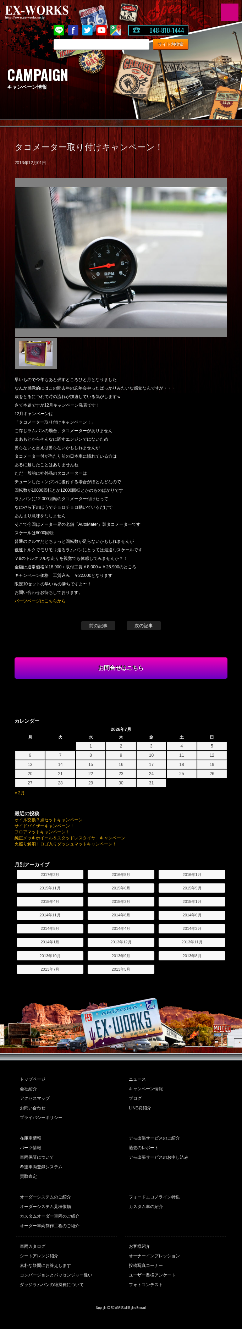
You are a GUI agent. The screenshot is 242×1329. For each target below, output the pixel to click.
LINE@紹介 (140, 1107)
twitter (87, 30)
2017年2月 (49, 874)
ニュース (137, 1079)
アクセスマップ (35, 1098)
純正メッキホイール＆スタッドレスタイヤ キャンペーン (70, 838)
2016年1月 (191, 874)
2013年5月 (120, 969)
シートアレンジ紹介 (39, 1255)
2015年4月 (49, 901)
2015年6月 (120, 888)
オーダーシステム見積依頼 (45, 1206)
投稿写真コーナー (146, 1265)
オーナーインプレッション (154, 1255)
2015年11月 (49, 888)
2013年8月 (191, 956)
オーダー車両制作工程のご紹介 (49, 1225)
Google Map (115, 30)
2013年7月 (49, 969)
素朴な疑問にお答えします (45, 1265)
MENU (229, 12)
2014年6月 (191, 915)
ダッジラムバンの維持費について (52, 1284)
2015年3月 (120, 901)
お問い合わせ (32, 1107)
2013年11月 (191, 942)
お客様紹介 (139, 1246)
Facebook (73, 30)
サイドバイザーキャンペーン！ (44, 825)
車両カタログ (32, 1246)
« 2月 (20, 792)
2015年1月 (191, 901)
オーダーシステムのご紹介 (45, 1197)
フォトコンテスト (146, 1284)
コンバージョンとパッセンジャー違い (56, 1275)
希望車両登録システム (41, 1166)
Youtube (101, 30)
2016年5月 (120, 874)
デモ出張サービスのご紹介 (154, 1138)
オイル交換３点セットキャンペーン (49, 819)
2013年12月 (120, 942)
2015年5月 (191, 888)
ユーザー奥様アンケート (152, 1275)
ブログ (135, 1098)
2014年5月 (49, 928)
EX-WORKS (48, 12)
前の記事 (98, 625)
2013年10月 (49, 956)
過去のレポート (144, 1147)
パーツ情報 (30, 1147)
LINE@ (59, 30)
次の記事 (143, 625)
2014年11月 (49, 915)
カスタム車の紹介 (146, 1206)
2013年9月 (120, 956)
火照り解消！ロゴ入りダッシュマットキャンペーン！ (66, 844)
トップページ (32, 1079)
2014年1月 (49, 942)
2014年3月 (191, 928)
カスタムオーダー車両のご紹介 (49, 1216)
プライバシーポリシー (41, 1117)
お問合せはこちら (121, 668)
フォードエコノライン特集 (154, 1197)
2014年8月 (120, 915)
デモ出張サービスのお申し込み (158, 1157)
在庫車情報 (30, 1138)
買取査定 (28, 1176)
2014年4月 (120, 928)
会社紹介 (28, 1088)
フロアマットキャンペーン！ (42, 831)
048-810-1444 (166, 30)
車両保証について (37, 1157)
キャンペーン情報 (146, 1088)
